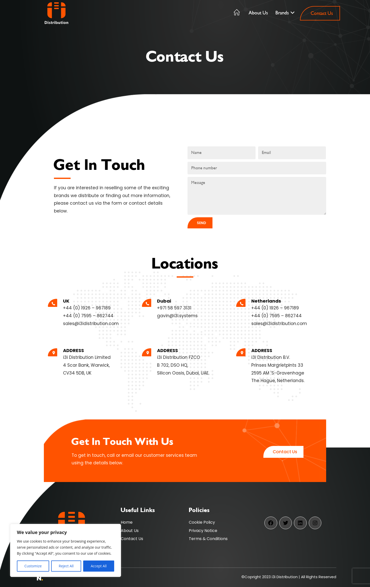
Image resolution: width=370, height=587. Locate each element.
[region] (65, 550)
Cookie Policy (202, 522)
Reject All (66, 566)
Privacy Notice (203, 530)
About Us (130, 530)
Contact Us (132, 539)
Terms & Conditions (208, 539)
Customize (33, 566)
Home (127, 522)
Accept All (99, 566)
